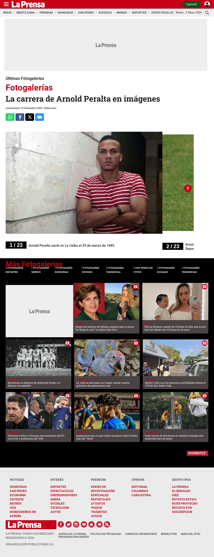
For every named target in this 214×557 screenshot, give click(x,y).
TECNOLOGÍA (59, 508)
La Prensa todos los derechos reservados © (30, 535)
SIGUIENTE (195, 453)
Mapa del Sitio (190, 534)
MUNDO (16, 503)
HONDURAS (18, 487)
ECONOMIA (18, 495)
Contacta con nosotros (141, 534)
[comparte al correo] (39, 117)
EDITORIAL (139, 487)
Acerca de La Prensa (72, 534)
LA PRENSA (180, 487)
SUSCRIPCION (182, 512)
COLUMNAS (139, 491)
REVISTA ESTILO (184, 499)
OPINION (137, 480)
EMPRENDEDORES (63, 495)
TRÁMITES (99, 512)
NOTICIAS (17, 480)
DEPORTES (58, 487)
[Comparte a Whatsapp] (10, 117)
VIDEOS (96, 508)
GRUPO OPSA (181, 480)
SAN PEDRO (18, 491)
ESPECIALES (100, 495)
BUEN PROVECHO (184, 503)
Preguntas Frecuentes (74, 536)
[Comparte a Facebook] (19, 117)
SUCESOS (17, 499)
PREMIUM (98, 480)
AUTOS (55, 512)
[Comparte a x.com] (29, 117)
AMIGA (55, 499)
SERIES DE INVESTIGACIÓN (103, 489)
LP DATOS (98, 503)
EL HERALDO (181, 491)
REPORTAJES (100, 499)
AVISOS (96, 516)
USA (13, 508)
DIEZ (175, 495)
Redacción (50, 108)
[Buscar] (207, 12)
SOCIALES (57, 503)
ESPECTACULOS (62, 491)
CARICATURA (141, 495)
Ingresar (191, 4)
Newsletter (169, 534)
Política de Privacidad (105, 534)
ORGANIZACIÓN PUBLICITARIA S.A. (30, 544)
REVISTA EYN (182, 508)
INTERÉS (57, 480)
